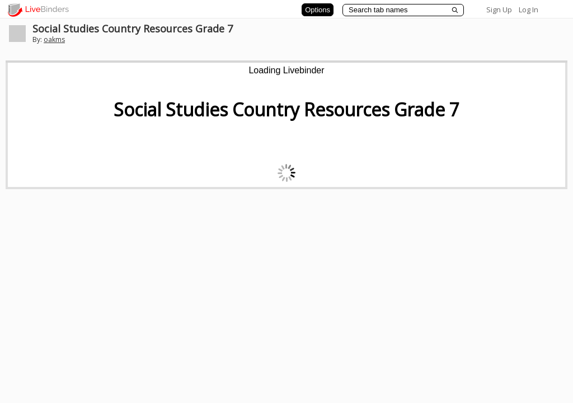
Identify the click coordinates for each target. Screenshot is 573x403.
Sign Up (499, 9)
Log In (528, 9)
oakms (54, 39)
